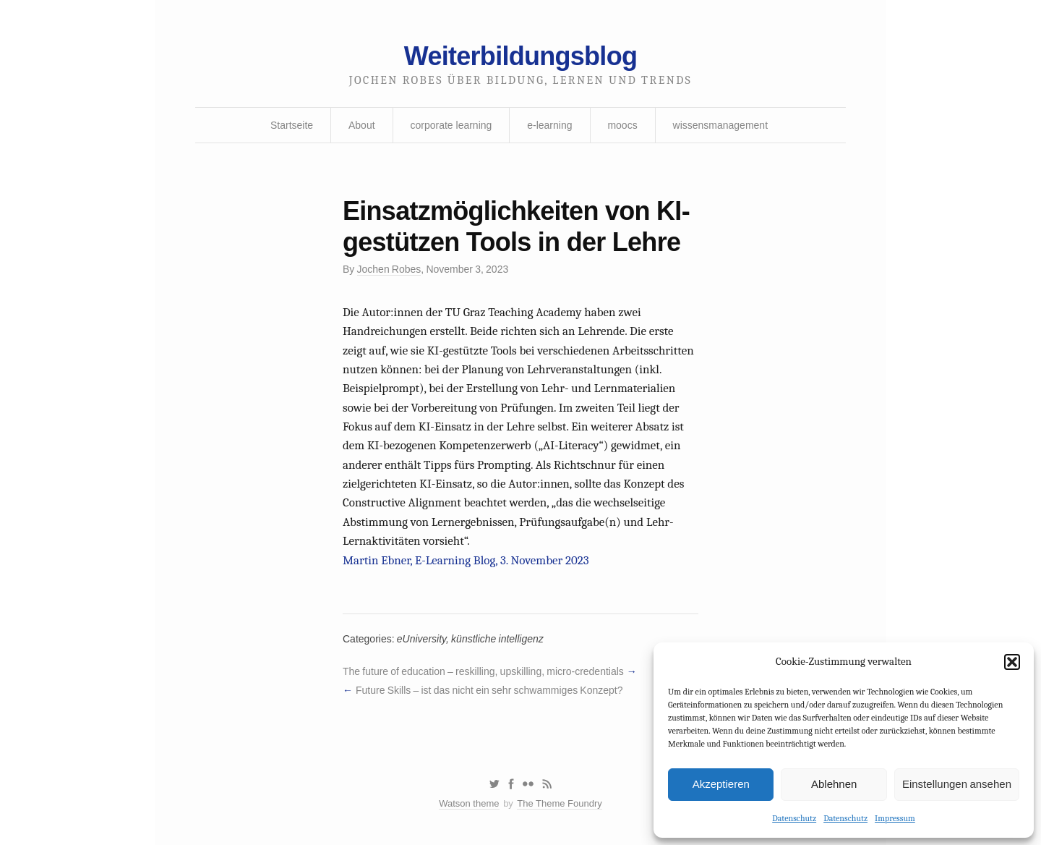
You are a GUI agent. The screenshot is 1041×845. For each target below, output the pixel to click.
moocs (622, 125)
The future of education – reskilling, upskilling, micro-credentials (483, 671)
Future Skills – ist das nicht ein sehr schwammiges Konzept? (489, 690)
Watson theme (469, 803)
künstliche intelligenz (497, 639)
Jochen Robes (389, 269)
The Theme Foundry (559, 803)
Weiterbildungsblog (520, 56)
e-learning (549, 125)
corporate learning (451, 125)
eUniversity (421, 639)
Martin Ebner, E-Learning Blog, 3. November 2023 (466, 560)
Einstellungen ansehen (956, 784)
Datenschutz (794, 818)
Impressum (895, 818)
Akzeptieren (721, 784)
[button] (1012, 662)
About (361, 125)
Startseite (291, 125)
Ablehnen (834, 784)
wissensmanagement (720, 125)
